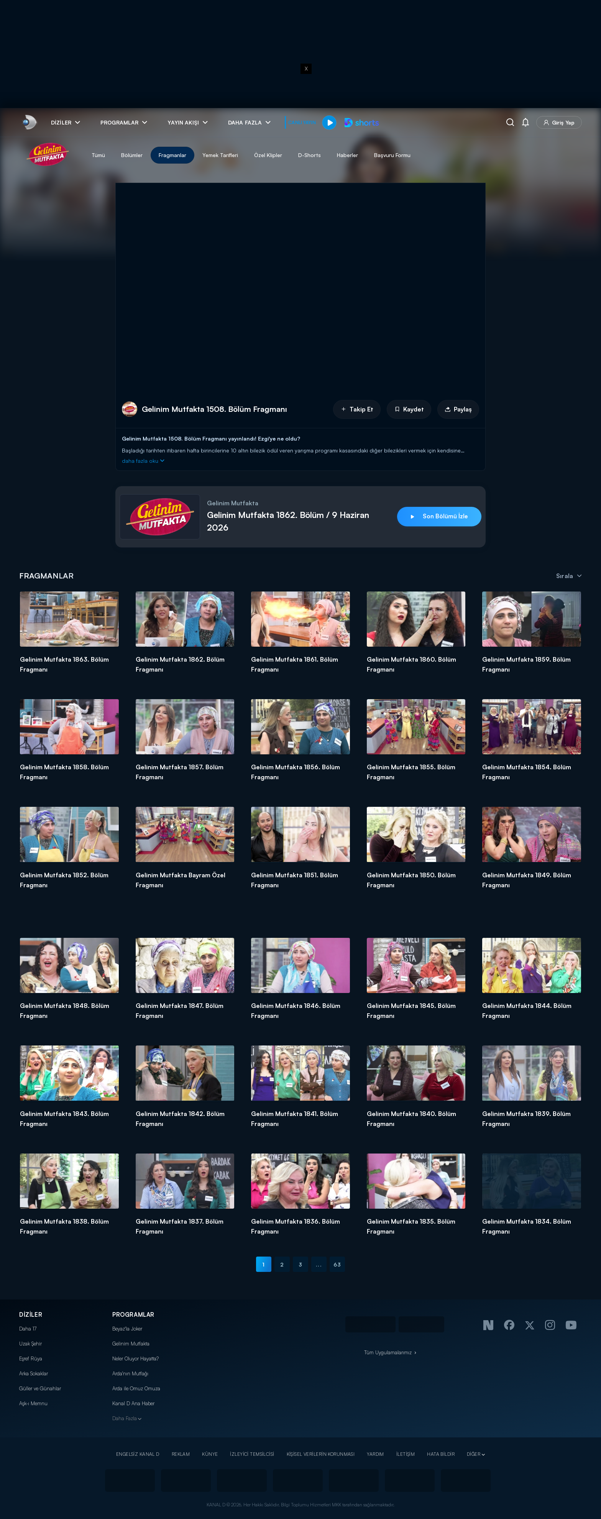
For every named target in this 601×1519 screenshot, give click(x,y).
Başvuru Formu (392, 155)
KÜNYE (210, 1454)
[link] (29, 122)
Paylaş (458, 409)
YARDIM (375, 1454)
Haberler (347, 155)
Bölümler (132, 155)
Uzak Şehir (30, 1343)
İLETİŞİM (405, 1454)
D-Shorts (309, 155)
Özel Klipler (268, 155)
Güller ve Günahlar (40, 1388)
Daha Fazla (124, 1418)
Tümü (98, 155)
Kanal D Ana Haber (133, 1403)
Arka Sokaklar (33, 1373)
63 (337, 1264)
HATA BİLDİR (441, 1454)
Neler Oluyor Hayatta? (135, 1358)
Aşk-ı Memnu (33, 1403)
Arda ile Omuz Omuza (136, 1388)
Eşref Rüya (30, 1358)
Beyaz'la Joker (127, 1329)
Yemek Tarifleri (220, 155)
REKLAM (181, 1454)
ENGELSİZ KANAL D (137, 1454)
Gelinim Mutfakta (130, 1343)
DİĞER (473, 1454)
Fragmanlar (172, 155)
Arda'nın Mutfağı (130, 1373)
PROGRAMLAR (133, 1314)
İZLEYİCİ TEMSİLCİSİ (252, 1454)
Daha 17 (27, 1329)
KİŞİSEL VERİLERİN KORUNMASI (321, 1454)
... (319, 1264)
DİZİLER (30, 1314)
